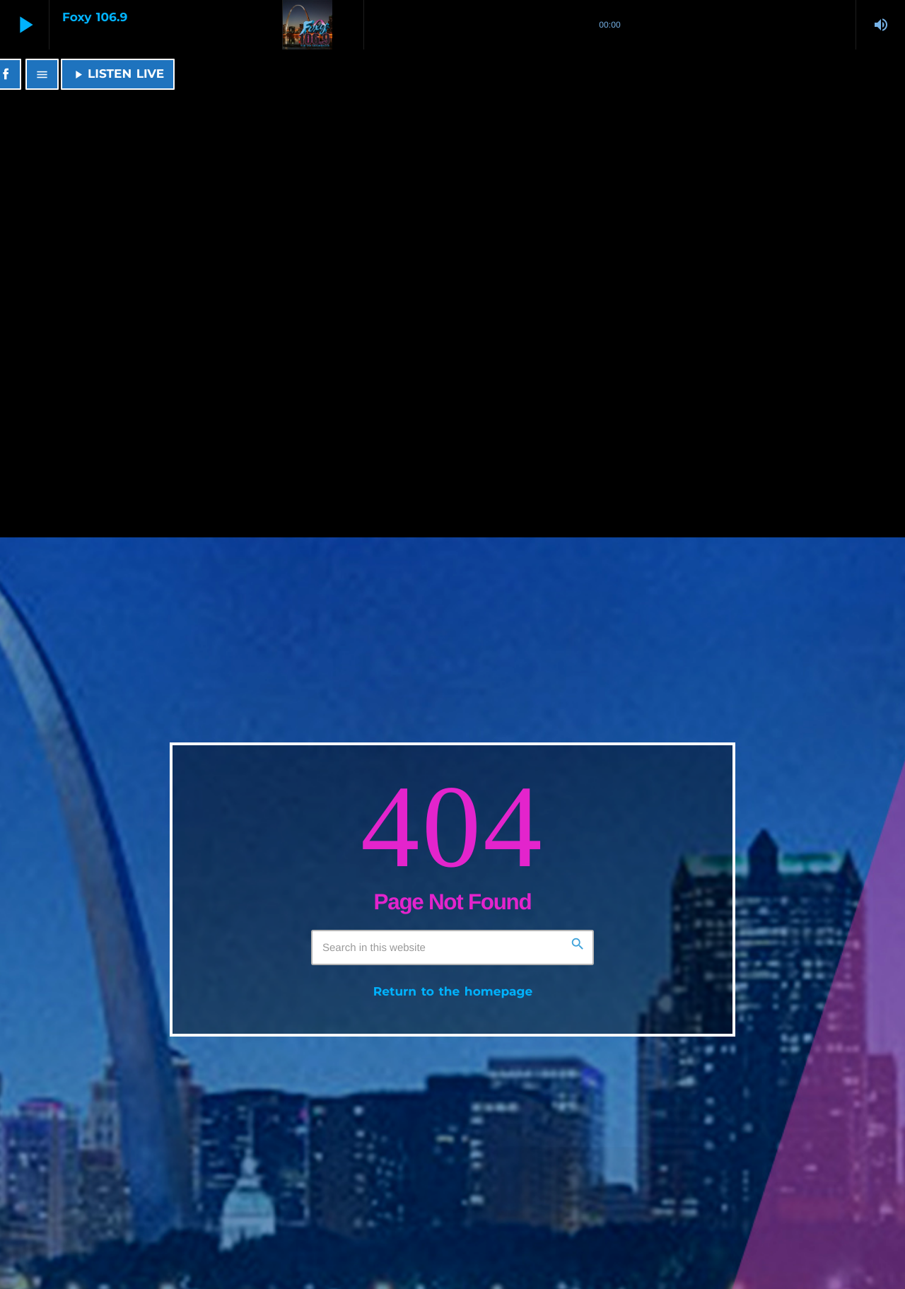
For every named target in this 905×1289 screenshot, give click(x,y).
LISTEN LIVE (117, 74)
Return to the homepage (452, 992)
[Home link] (283, 74)
